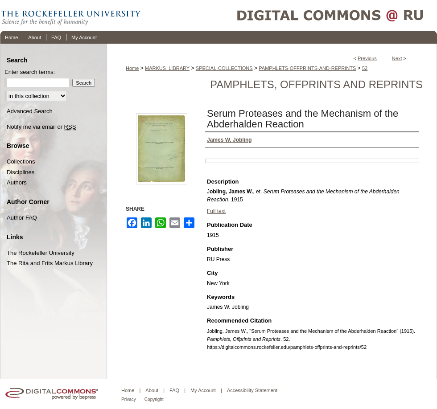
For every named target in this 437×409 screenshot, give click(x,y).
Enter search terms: (29, 72)
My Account (203, 390)
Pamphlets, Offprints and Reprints (316, 84)
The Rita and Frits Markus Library (50, 263)
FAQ (174, 390)
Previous (367, 58)
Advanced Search (30, 111)
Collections (21, 161)
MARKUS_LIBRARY (167, 68)
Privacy (128, 399)
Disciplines (20, 172)
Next (397, 58)
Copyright (154, 399)
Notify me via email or (41, 127)
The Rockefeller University (40, 252)
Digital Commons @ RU (290, 15)
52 (364, 68)
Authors (17, 182)
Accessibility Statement (252, 390)
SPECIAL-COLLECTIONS (224, 68)
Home (132, 68)
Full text (216, 211)
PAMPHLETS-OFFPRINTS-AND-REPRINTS (307, 68)
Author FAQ (22, 217)
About (151, 390)
